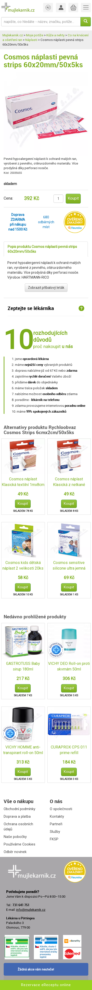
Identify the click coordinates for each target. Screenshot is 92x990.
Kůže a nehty (55, 35)
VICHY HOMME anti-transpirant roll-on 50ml (23, 750)
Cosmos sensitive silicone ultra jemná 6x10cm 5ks (69, 565)
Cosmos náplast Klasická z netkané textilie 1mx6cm (69, 482)
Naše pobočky (15, 837)
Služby (55, 831)
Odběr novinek (15, 852)
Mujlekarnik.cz (12, 35)
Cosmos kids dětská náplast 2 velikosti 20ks (22, 565)
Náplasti (31, 40)
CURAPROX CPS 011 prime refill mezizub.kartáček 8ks (69, 750)
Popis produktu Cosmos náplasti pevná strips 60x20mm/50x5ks (42, 249)
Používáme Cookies (19, 844)
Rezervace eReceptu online (46, 985)
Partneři (56, 824)
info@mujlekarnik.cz (30, 910)
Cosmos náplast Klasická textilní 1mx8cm (23, 482)
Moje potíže (34, 35)
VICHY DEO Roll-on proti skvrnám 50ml (69, 666)
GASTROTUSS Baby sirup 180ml (23, 666)
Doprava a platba (17, 816)
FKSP (54, 839)
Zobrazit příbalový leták (46, 288)
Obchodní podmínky (19, 809)
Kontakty (57, 816)
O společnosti (61, 809)
